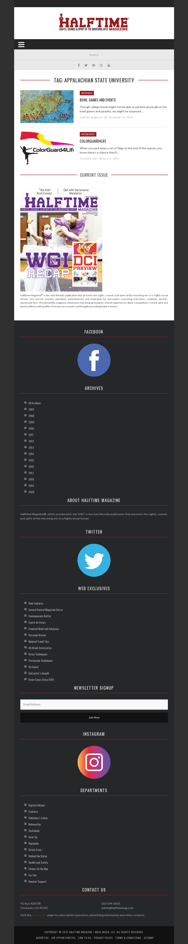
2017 (31, 473)
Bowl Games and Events (98, 99)
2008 (31, 415)
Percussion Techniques (40, 660)
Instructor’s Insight (38, 673)
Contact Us (39, 915)
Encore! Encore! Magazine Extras (45, 609)
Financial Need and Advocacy (43, 628)
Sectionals (34, 830)
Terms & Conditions (128, 937)
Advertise (42, 937)
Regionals (86, 93)
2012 (31, 441)
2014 (31, 454)
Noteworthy (88, 134)
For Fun (32, 875)
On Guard (33, 667)
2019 (31, 485)
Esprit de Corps (37, 622)
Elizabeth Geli (89, 158)
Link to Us (84, 937)
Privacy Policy (103, 937)
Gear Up (32, 837)
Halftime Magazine (91, 117)
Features (33, 811)
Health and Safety (38, 862)
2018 (31, 479)
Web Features (35, 603)
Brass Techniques (37, 654)
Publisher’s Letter (38, 818)
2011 (30, 435)
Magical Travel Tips (38, 641)
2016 (31, 466)
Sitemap (149, 937)
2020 (31, 492)
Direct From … (36, 849)
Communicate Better (39, 616)
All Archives (34, 403)
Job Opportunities (63, 937)
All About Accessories (40, 648)
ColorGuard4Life (93, 141)
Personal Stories (37, 635)
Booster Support (37, 881)
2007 (31, 409)
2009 (31, 422)
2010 (31, 428)
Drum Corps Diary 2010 (41, 679)
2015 (31, 460)
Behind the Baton (37, 856)
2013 (31, 447)
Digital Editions (36, 805)
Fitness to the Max (38, 869)
